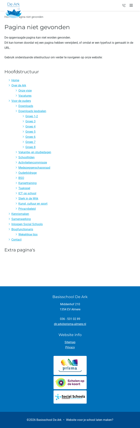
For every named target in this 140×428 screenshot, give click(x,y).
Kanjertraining (27, 183)
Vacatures (24, 95)
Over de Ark (18, 85)
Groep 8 (30, 147)
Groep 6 (30, 137)
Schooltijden (26, 157)
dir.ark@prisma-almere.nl (70, 324)
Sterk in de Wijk (28, 198)
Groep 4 (30, 126)
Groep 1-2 (31, 116)
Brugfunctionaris (22, 229)
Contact (16, 239)
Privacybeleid (27, 209)
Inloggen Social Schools (27, 224)
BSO (21, 178)
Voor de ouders (21, 101)
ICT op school (27, 193)
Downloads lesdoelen (32, 111)
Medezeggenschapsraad (34, 167)
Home (15, 80)
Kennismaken (20, 214)
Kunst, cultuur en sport (32, 203)
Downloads (25, 106)
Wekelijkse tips (28, 234)
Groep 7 (30, 142)
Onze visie (25, 90)
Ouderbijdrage (27, 173)
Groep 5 (30, 131)
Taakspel (24, 188)
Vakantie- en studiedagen (34, 152)
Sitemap (70, 342)
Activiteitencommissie (32, 162)
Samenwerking (21, 219)
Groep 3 (30, 121)
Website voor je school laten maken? (89, 420)
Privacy (70, 347)
